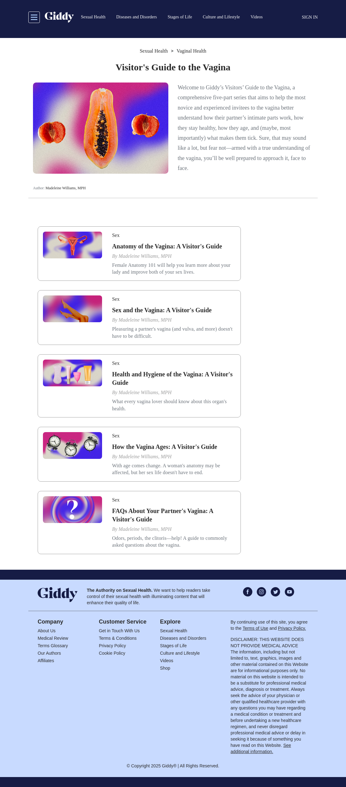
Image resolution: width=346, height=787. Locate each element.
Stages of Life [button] (180, 17)
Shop (165, 668)
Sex (115, 235)
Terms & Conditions (118, 638)
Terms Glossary (53, 645)
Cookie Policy (112, 653)
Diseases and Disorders (183, 638)
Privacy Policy (112, 645)
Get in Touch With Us (119, 630)
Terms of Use (255, 628)
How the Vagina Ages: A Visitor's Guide (164, 446)
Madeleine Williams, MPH (65, 188)
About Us (47, 630)
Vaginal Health (192, 51)
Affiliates (46, 660)
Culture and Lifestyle (180, 653)
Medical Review (53, 638)
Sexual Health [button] (93, 17)
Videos (166, 660)
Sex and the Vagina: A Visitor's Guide (162, 310)
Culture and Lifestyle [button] (221, 17)
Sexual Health (154, 51)
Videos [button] (256, 17)
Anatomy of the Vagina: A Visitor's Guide (167, 246)
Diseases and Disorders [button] (136, 17)
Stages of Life (173, 645)
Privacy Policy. (292, 628)
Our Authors (49, 653)
